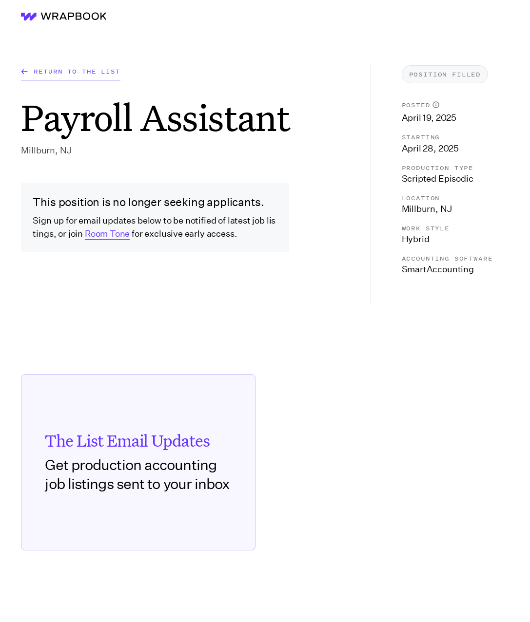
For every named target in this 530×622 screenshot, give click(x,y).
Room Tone (107, 233)
